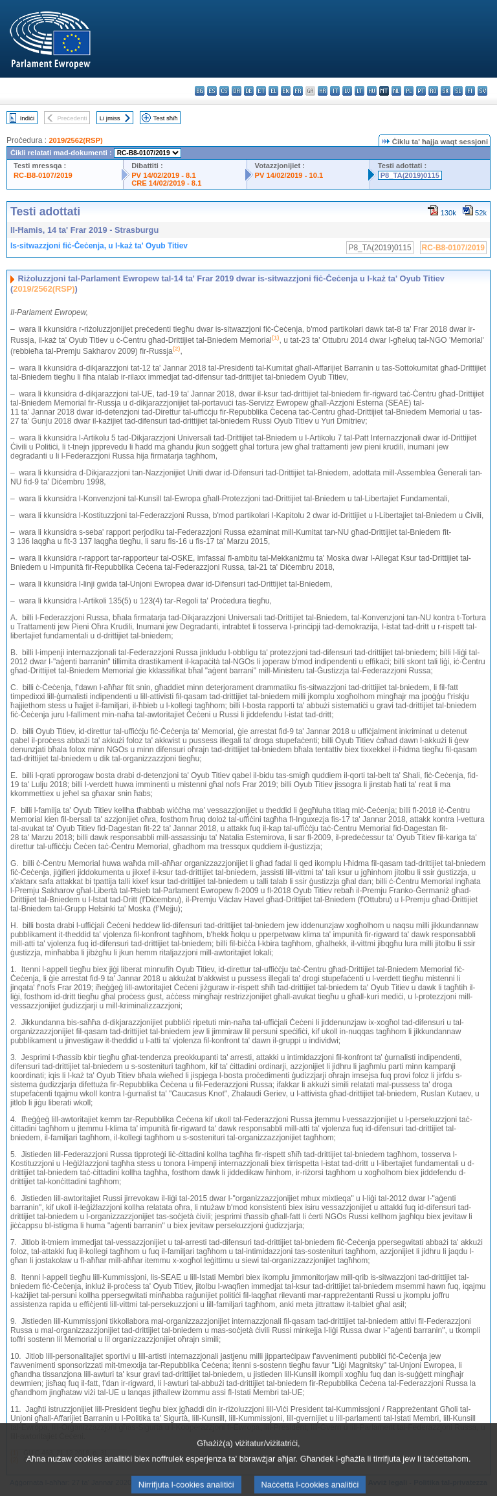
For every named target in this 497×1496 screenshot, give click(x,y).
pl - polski (409, 91)
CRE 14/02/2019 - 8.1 (166, 183)
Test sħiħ (165, 118)
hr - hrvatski (322, 91)
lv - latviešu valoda (347, 91)
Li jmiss (110, 118)
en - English (286, 91)
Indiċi (27, 118)
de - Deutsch (249, 91)
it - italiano (335, 91)
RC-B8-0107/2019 (43, 175)
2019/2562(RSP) (75, 140)
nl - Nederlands (396, 91)
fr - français (298, 91)
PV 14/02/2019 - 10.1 (289, 175)
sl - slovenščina (458, 91)
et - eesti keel (261, 91)
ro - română (433, 91)
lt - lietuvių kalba (359, 91)
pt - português (421, 91)
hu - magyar (372, 91)
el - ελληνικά (273, 91)
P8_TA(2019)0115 (410, 175)
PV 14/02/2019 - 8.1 (163, 175)
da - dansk (236, 91)
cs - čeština (224, 91)
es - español (212, 91)
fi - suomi (470, 91)
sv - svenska (482, 91)
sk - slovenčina (445, 91)
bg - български (199, 91)
